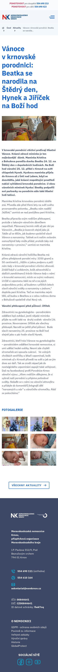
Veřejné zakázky (20, 634)
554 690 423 (40, 6)
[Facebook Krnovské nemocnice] (20, 661)
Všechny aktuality (29, 485)
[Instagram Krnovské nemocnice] (29, 661)
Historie (15, 642)
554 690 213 (43, 3)
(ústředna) (28, 571)
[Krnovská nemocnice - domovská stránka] (15, 17)
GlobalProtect (19, 645)
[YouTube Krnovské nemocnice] (37, 661)
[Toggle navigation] (52, 17)
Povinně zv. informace (23, 630)
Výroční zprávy (19, 638)
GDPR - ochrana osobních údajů (29, 627)
